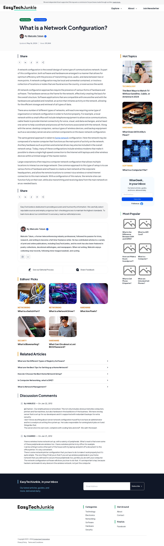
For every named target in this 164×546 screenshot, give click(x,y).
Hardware (85, 307)
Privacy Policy (22, 542)
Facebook (121, 526)
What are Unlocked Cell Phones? (143, 281)
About (119, 511)
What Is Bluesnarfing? (28, 344)
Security (22, 340)
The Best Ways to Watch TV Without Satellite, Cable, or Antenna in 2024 (136, 93)
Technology (128, 86)
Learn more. (117, 2)
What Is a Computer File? (134, 170)
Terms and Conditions (35, 542)
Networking (24, 307)
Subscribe (137, 199)
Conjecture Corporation (41, 539)
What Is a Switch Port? (29, 311)
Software (127, 165)
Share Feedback (85, 270)
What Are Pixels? (88, 311)
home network (62, 137)
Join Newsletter (151, 8)
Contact (120, 515)
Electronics (90, 515)
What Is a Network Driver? (62, 311)
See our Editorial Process (41, 270)
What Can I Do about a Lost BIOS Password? (62, 345)
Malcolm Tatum (35, 36)
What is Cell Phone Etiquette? (127, 281)
